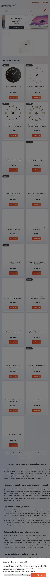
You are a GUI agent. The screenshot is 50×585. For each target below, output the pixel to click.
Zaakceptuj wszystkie (39, 575)
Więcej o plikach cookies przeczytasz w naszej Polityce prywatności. (19, 571)
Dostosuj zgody (26, 575)
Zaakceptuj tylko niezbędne (12, 575)
